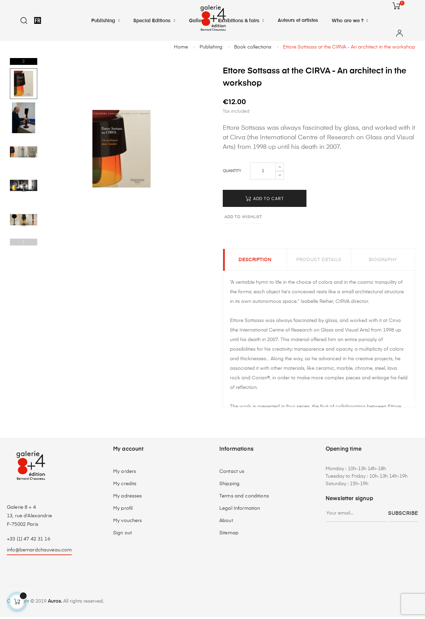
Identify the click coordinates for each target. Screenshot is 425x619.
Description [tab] (255, 260)
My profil (123, 510)
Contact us (231, 473)
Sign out (122, 535)
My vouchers (127, 522)
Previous (23, 242)
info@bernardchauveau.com (39, 552)
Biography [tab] (383, 260)
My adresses (127, 498)
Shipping (229, 485)
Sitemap (228, 535)
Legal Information (239, 510)
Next (23, 61)
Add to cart (264, 198)
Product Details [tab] (318, 260)
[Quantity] (263, 171)
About (226, 522)
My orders (124, 473)
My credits (124, 485)
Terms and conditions (244, 498)
